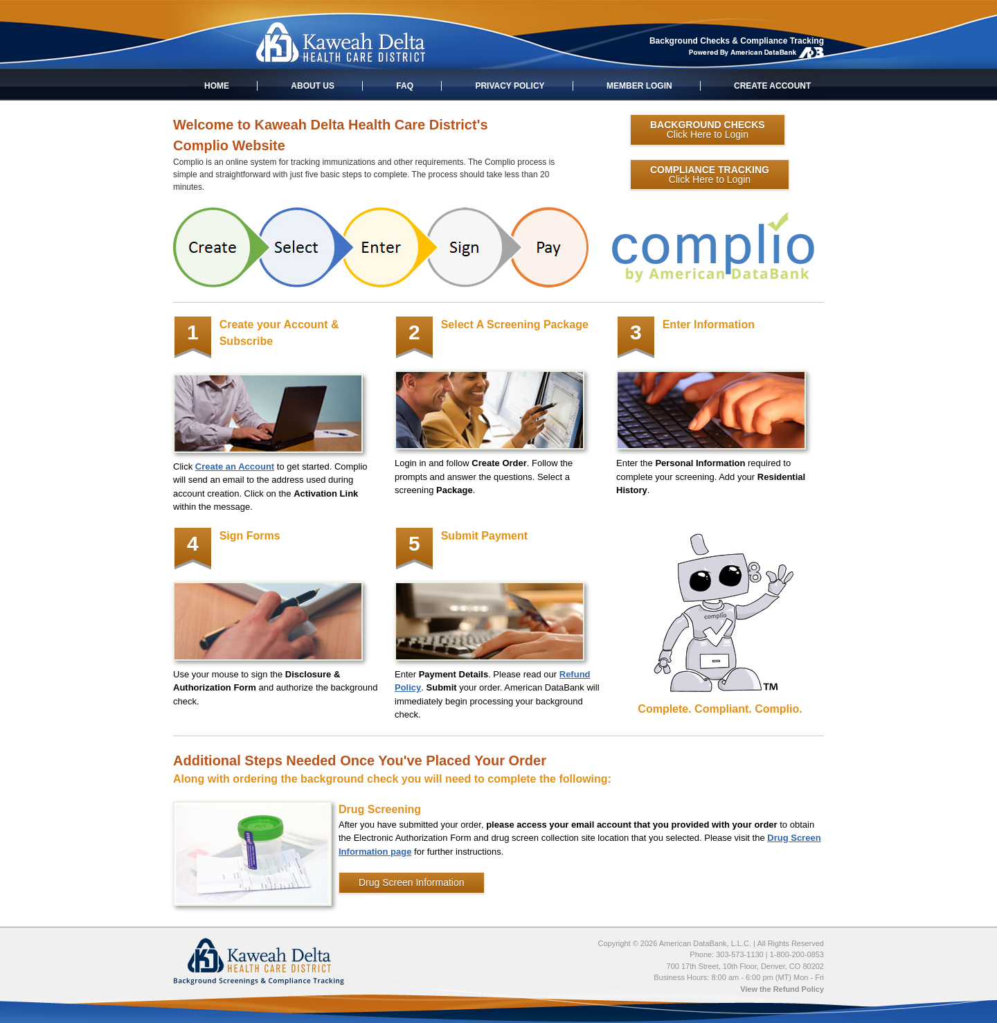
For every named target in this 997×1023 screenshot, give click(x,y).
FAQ (404, 86)
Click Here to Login (707, 129)
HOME (216, 86)
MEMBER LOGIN (639, 86)
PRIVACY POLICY (509, 86)
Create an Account (234, 466)
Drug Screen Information (412, 882)
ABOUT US (312, 86)
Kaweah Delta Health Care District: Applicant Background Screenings (340, 43)
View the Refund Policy (782, 989)
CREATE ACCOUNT (772, 86)
